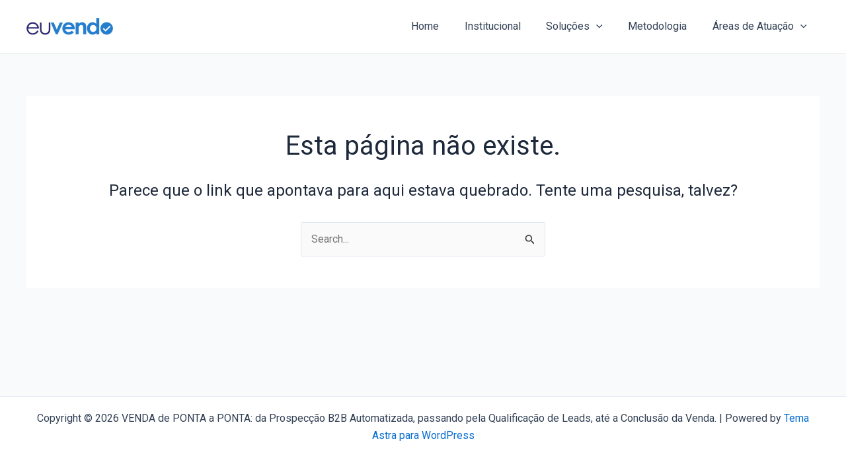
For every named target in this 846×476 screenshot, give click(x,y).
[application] (607, 26)
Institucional (508, 26)
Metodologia (663, 26)
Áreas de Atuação (761, 26)
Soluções (585, 26)
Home (445, 26)
